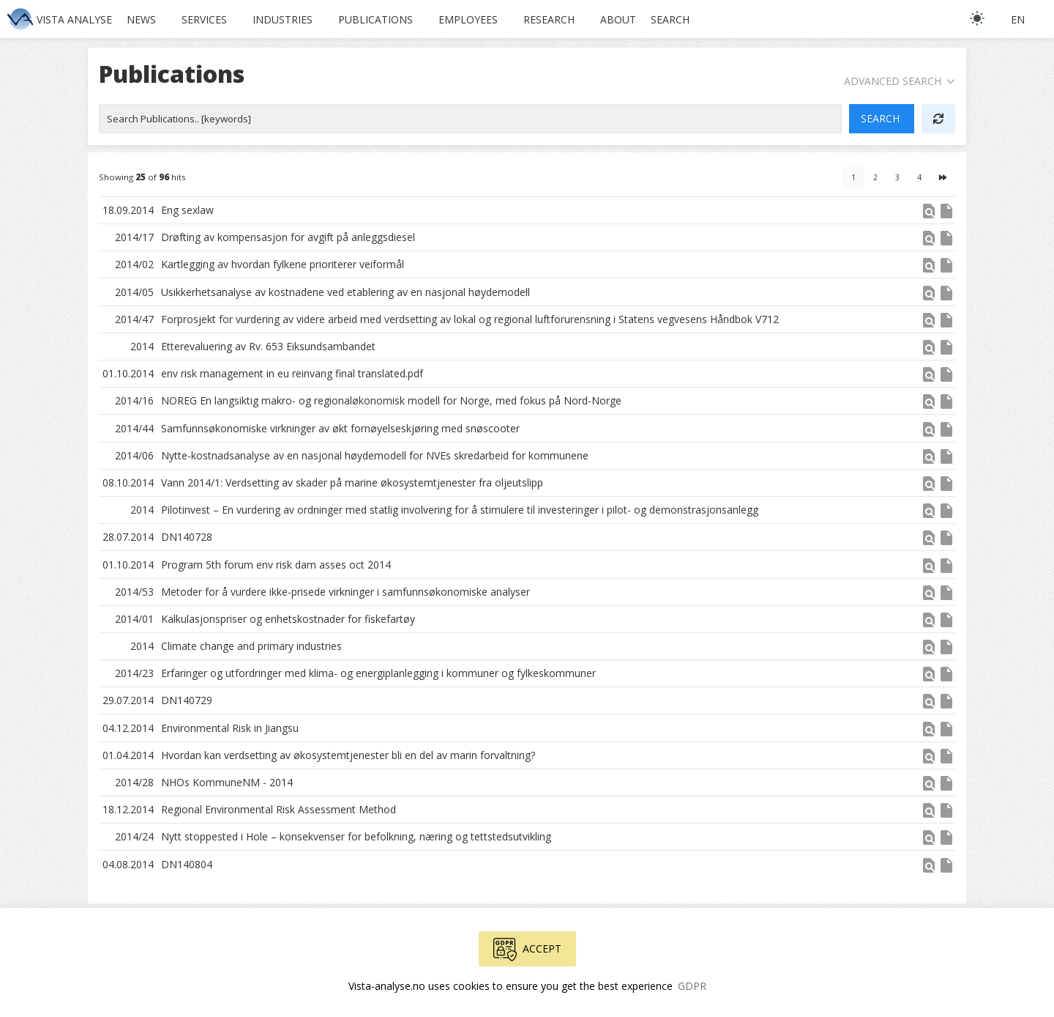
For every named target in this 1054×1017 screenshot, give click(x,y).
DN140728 (186, 537)
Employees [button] (468, 19)
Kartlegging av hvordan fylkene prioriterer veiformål (282, 264)
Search (670, 19)
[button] (929, 216)
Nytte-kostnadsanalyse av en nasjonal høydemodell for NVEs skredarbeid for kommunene (374, 455)
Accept (527, 949)
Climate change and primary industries (251, 646)
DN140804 (186, 864)
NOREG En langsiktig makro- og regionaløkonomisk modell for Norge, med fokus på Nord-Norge (391, 400)
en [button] (1018, 19)
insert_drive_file (946, 211)
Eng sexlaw (187, 210)
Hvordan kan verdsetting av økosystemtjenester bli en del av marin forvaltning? (348, 755)
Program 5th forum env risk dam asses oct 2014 (276, 565)
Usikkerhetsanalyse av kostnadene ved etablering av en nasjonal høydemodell (345, 292)
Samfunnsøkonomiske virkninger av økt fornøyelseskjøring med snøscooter (340, 428)
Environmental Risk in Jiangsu (230, 728)
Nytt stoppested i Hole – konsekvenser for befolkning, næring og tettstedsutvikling (356, 836)
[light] (977, 18)
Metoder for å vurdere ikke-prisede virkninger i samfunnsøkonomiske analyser (345, 592)
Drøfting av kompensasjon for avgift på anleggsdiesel (288, 237)
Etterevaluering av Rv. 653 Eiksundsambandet (268, 346)
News (141, 19)
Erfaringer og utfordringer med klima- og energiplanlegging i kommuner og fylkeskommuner (378, 673)
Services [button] (204, 19)
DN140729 (186, 700)
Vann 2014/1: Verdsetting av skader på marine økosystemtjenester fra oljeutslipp (352, 482)
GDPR (692, 986)
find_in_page (929, 211)
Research (549, 19)
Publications (375, 19)
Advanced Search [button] (899, 81)
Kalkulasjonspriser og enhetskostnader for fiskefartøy (288, 619)
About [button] (618, 19)
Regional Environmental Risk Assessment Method (278, 809)
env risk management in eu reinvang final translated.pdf (292, 373)
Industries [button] (283, 19)
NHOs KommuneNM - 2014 (227, 782)
